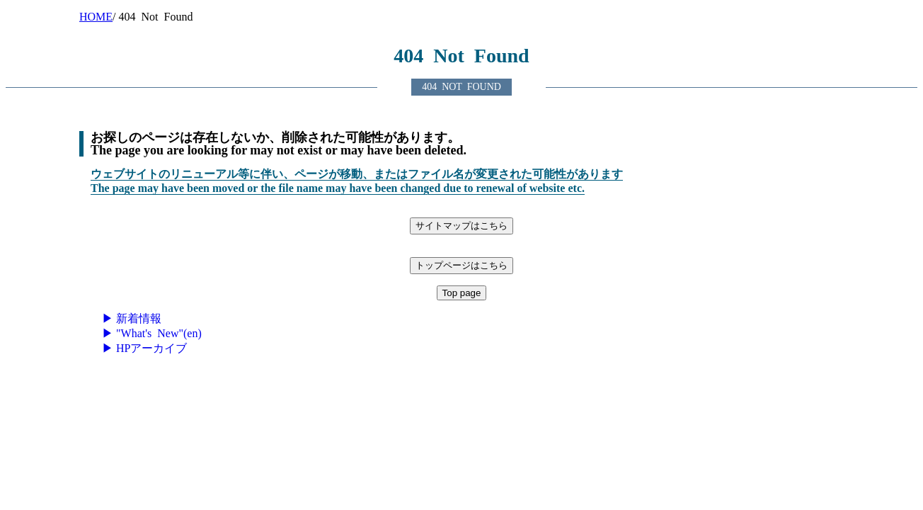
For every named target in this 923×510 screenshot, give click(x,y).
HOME (96, 17)
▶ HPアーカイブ (144, 348)
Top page (461, 293)
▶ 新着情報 (131, 318)
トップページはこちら (461, 265)
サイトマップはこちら (461, 225)
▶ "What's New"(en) (152, 333)
